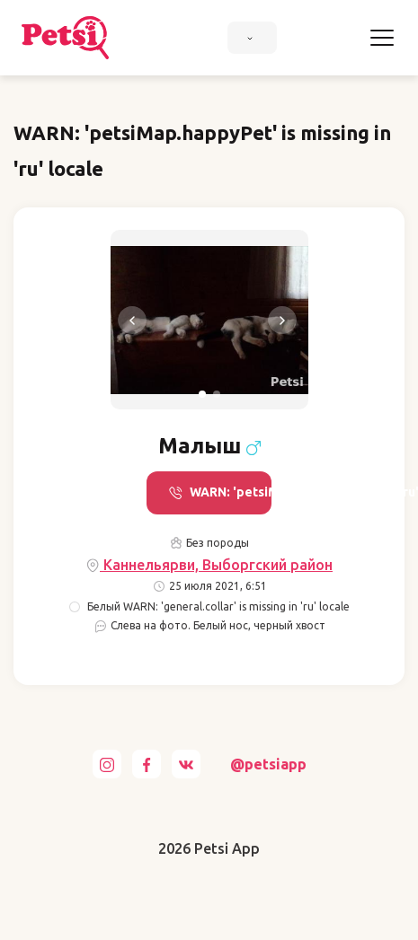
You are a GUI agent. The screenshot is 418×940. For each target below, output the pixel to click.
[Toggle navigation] (382, 38)
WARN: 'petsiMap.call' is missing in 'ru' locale (219, 492)
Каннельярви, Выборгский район (209, 565)
